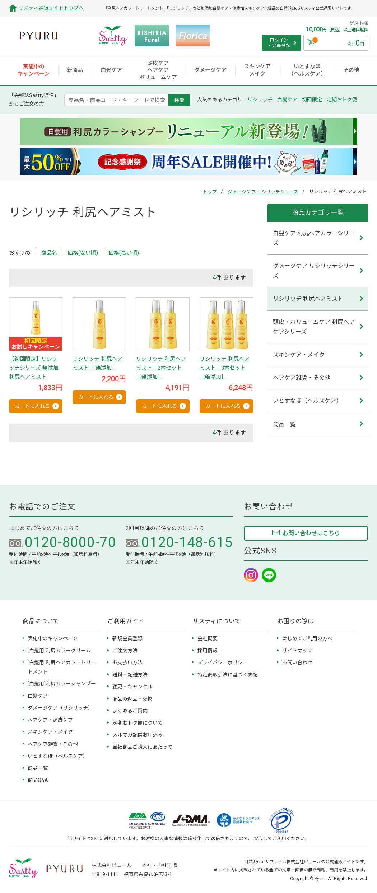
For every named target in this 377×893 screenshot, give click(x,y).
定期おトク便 (342, 99)
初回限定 (312, 99)
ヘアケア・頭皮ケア (50, 720)
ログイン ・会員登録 (278, 43)
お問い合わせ (297, 662)
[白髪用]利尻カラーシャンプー (62, 684)
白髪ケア (287, 99)
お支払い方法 (127, 662)
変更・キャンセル (132, 686)
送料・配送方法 (130, 675)
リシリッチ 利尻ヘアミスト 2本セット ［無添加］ (161, 368)
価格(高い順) (123, 253)
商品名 (50, 253)
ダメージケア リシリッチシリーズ (263, 192)
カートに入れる (32, 406)
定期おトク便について (137, 723)
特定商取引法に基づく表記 (227, 675)
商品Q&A (38, 780)
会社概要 (207, 638)
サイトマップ (297, 650)
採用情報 (207, 650)
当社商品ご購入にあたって (142, 747)
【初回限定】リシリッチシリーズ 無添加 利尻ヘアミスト (34, 368)
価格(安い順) (83, 253)
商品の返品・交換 (132, 699)
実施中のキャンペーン (53, 638)
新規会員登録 (127, 638)
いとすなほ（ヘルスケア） (307, 400)
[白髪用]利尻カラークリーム (59, 650)
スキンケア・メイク (299, 354)
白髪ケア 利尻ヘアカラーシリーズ (314, 238)
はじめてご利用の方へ (307, 638)
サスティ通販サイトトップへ (51, 8)
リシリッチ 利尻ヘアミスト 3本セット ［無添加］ (225, 368)
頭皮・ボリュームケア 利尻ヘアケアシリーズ (314, 327)
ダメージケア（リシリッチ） (60, 708)
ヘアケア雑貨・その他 (301, 377)
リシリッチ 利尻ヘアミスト (308, 298)
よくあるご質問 (130, 711)
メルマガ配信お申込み (137, 735)
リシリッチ (260, 99)
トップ (210, 192)
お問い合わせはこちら (311, 533)
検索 (179, 100)
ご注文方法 (125, 650)
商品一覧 (284, 424)
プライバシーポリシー (222, 662)
